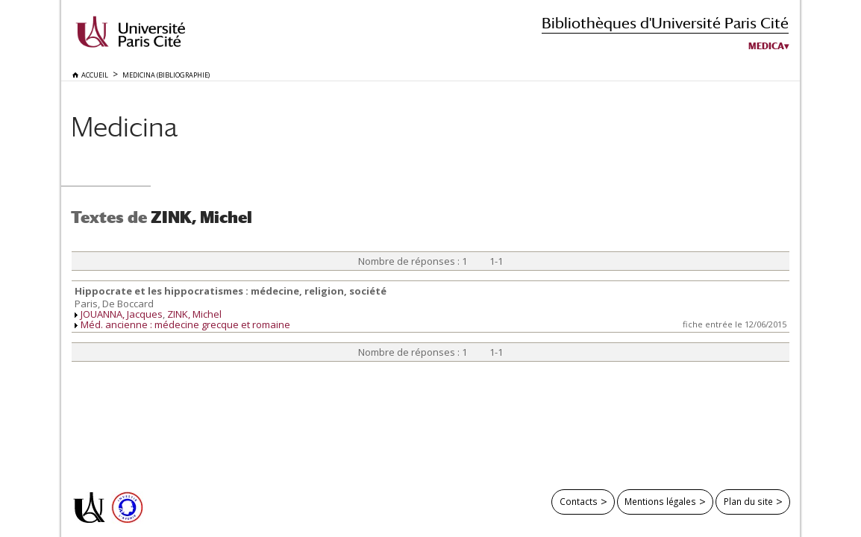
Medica (766, 46)
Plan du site (748, 501)
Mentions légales (660, 501)
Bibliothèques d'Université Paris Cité (665, 22)
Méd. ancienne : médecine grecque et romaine (185, 324)
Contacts (579, 501)
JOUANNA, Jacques (122, 314)
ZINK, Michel (194, 314)
